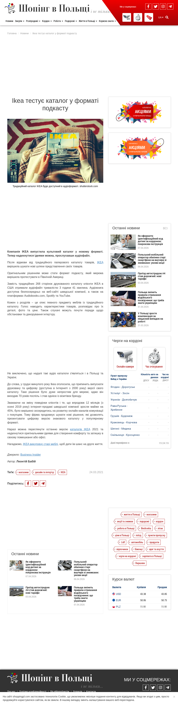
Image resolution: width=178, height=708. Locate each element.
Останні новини (126, 228)
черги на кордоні (127, 556)
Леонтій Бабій (26, 461)
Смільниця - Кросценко (125, 435)
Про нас (11, 691)
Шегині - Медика (121, 428)
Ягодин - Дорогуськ (123, 387)
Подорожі (71, 21)
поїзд (138, 535)
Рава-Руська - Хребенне (119, 407)
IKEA (100, 262)
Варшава (140, 563)
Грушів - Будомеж (121, 416)
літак (160, 528)
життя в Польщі (132, 514)
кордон (159, 521)
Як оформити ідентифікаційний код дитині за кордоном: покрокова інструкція (38, 567)
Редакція (77, 691)
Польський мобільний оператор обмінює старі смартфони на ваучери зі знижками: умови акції (86, 568)
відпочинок (122, 549)
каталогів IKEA (80, 429)
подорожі (144, 521)
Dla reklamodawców (59, 691)
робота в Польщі (125, 528)
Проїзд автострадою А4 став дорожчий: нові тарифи (38, 590)
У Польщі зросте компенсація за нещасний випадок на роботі (150, 317)
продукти (154, 542)
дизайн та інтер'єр (44, 472)
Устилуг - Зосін (120, 393)
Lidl (123, 542)
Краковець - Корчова (124, 422)
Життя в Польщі (88, 21)
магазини (24, 472)
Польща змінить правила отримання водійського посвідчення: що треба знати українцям (85, 594)
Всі (165, 228)
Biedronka (146, 528)
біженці (139, 549)
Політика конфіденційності (32, 691)
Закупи (19, 21)
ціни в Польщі (122, 535)
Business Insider (30, 454)
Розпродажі (33, 21)
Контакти (91, 691)
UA (160, 17)
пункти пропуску (156, 535)
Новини (9, 21)
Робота (58, 21)
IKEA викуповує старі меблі (40, 444)
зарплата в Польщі (152, 556)
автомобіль (137, 542)
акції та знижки (125, 521)
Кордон (47, 21)
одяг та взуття (156, 549)
